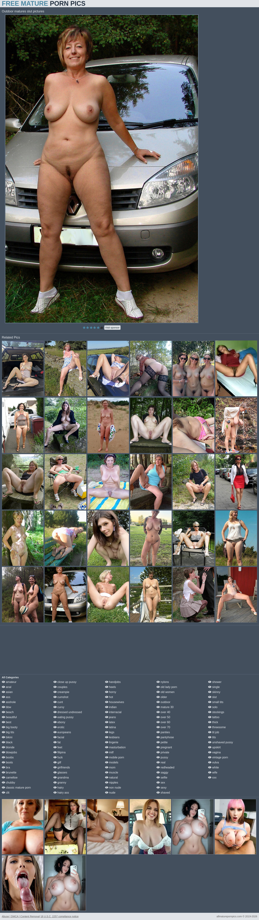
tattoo (213, 717)
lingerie (111, 742)
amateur (9, 681)
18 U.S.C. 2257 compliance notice (59, 916)
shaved (163, 792)
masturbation (115, 747)
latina (110, 727)
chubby (8, 782)
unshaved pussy (220, 742)
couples (60, 687)
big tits (8, 732)
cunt (58, 702)
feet (57, 747)
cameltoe (9, 777)
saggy (162, 772)
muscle (111, 772)
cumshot (60, 697)
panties (163, 732)
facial (58, 737)
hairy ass (61, 792)
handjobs (113, 681)
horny (110, 692)
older (161, 697)
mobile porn (114, 757)
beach (8, 712)
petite (162, 742)
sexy (161, 787)
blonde (8, 747)
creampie (61, 692)
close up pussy (64, 681)
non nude (113, 787)
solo (212, 707)
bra (6, 767)
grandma (61, 777)
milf (109, 752)
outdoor (163, 702)
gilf (57, 762)
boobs (8, 757)
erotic (59, 727)
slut (212, 697)
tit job (213, 732)
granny (59, 782)
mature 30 (164, 707)
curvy (58, 707)
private (162, 752)
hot (109, 697)
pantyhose (165, 737)
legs (109, 732)
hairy (58, 787)
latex (110, 722)
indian (111, 707)
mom (110, 767)
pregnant (164, 747)
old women (165, 692)
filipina (59, 752)
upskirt (214, 747)
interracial (113, 712)
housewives (114, 702)
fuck (58, 757)
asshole (9, 702)
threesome (217, 727)
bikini (7, 737)
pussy (162, 757)
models (111, 762)
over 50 (163, 717)
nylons (162, 681)
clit (5, 792)
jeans (110, 717)
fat (57, 742)
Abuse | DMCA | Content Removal (21, 916)
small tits (215, 702)
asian (7, 692)
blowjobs (9, 752)
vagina (214, 752)
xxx (212, 777)
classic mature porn (16, 787)
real (160, 762)
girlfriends (61, 767)
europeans (62, 732)
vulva (213, 762)
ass (6, 697)
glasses (60, 772)
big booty (9, 727)
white (213, 767)
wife (212, 772)
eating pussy (63, 717)
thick (213, 722)
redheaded (165, 767)
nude (110, 792)
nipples (111, 782)
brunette (9, 772)
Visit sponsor (112, 327)
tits (212, 737)
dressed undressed (67, 712)
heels (110, 687)
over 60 (163, 722)
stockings (216, 712)
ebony (59, 722)
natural (111, 777)
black (7, 742)
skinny (214, 692)
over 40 (163, 712)
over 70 (163, 727)
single (214, 687)
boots (7, 762)
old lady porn (166, 687)
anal (6, 687)
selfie (161, 777)
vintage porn (218, 757)
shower (214, 681)
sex (160, 782)
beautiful (9, 717)
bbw (6, 707)
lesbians (112, 737)
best (6, 722)
